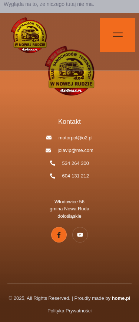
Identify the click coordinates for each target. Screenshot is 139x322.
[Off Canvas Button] (118, 35)
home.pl (121, 298)
